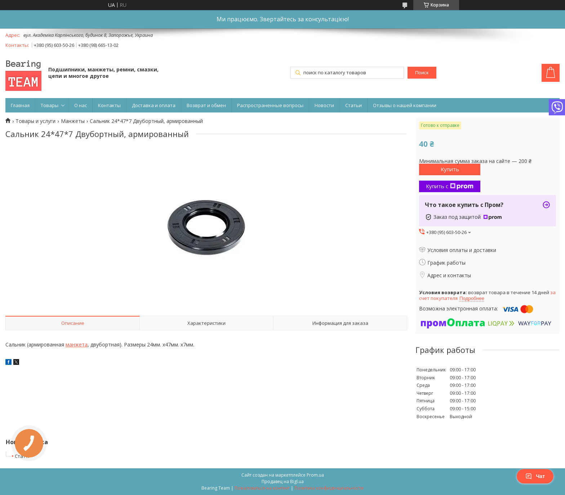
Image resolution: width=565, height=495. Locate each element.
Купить (450, 169)
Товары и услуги (35, 121)
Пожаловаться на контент (262, 488)
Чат (535, 476)
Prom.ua (315, 475)
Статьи (353, 105)
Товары (49, 105)
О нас (80, 105)
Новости (324, 105)
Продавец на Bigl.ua (283, 481)
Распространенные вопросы (270, 105)
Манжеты (73, 121)
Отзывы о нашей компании (404, 105)
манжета (77, 344)
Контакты (109, 105)
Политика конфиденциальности (329, 488)
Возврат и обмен (206, 105)
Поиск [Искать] (421, 72)
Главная (20, 105)
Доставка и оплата (153, 105)
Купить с (449, 186)
